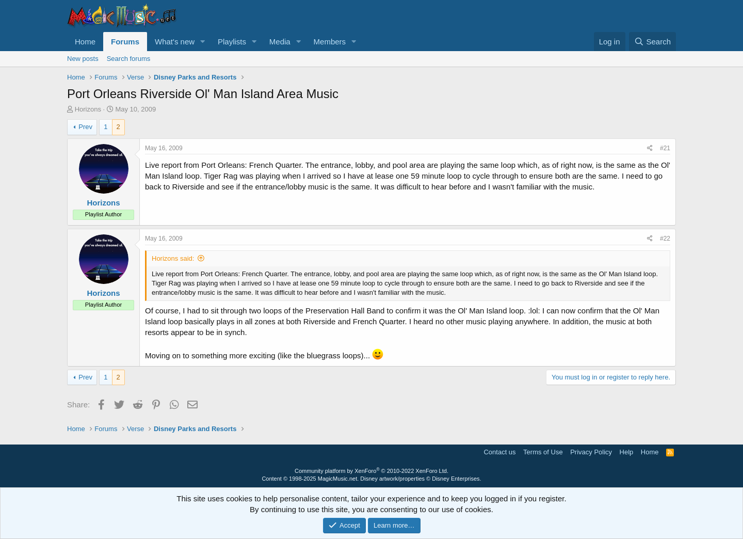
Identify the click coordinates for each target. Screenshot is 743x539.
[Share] (649, 148)
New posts (83, 58)
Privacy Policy (591, 452)
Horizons (88, 109)
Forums (125, 41)
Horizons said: (173, 258)
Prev (85, 127)
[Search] (652, 41)
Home (85, 41)
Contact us (499, 452)
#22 (665, 238)
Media (279, 41)
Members (330, 41)
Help (627, 452)
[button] (203, 41)
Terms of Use (543, 452)
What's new (175, 41)
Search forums (129, 58)
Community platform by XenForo (371, 471)
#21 (665, 148)
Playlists (232, 41)
